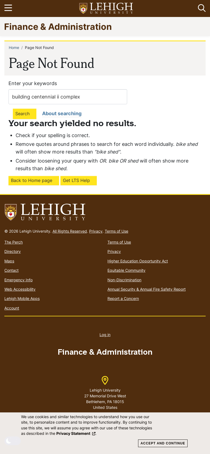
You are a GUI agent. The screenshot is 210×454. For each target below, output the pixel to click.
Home (14, 47)
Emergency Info (18, 279)
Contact (11, 270)
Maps (9, 261)
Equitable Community (126, 270)
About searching (61, 113)
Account (11, 308)
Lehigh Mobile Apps (22, 298)
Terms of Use (116, 231)
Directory (12, 251)
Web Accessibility (20, 289)
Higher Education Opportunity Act (137, 261)
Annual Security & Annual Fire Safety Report (146, 289)
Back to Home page (31, 180)
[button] (201, 8)
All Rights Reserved (69, 231)
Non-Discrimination (124, 279)
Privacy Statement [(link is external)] (75, 433)
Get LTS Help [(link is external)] (76, 180)
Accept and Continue (163, 443)
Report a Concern (123, 298)
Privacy (96, 231)
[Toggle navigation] (9, 8)
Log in (105, 334)
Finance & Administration (58, 26)
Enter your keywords (32, 83)
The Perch (13, 242)
